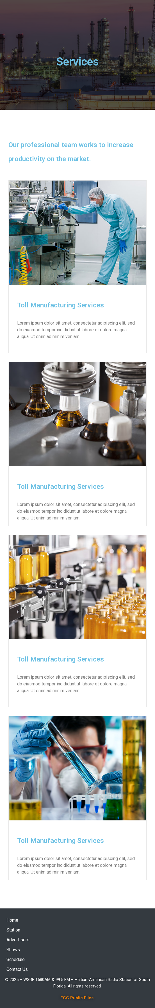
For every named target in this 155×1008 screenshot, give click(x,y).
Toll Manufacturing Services (60, 305)
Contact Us (17, 969)
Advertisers (17, 939)
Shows (13, 949)
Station (13, 930)
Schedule (15, 959)
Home (12, 920)
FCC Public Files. (77, 997)
